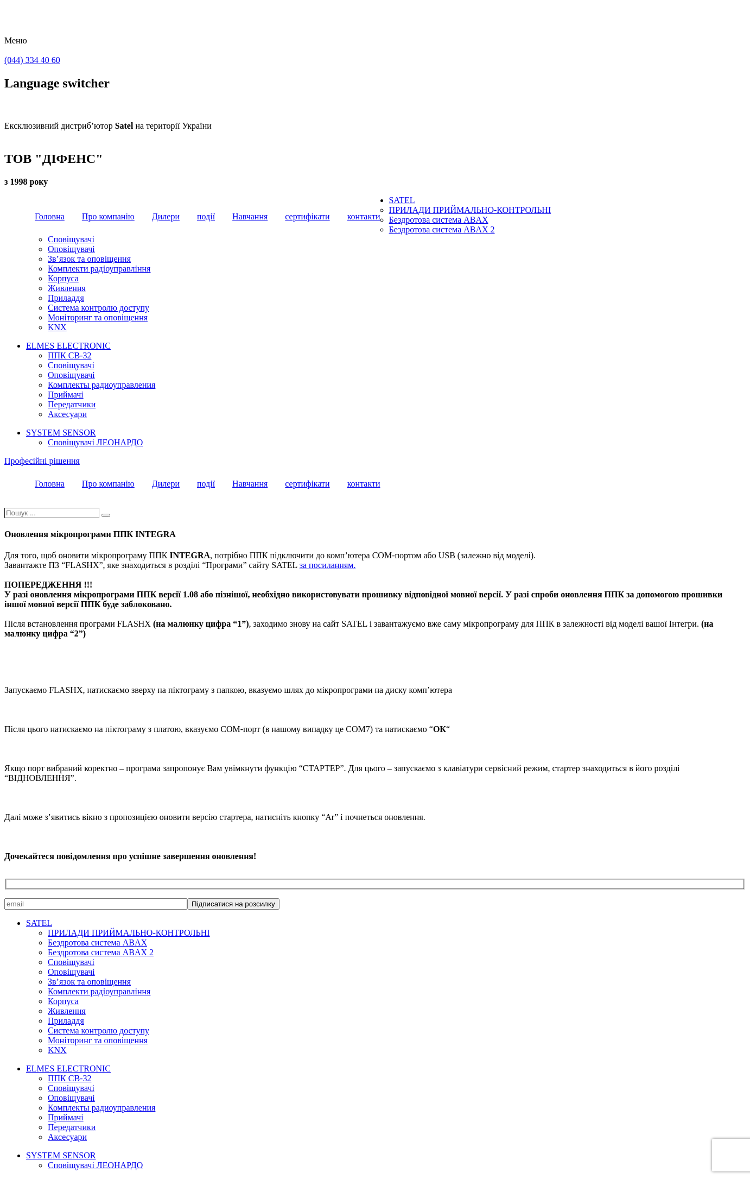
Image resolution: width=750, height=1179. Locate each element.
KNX (57, 327)
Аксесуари (67, 414)
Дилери (166, 216)
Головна (50, 216)
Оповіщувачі (71, 249)
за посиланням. (328, 565)
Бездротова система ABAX (438, 219)
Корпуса (63, 278)
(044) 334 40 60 (32, 60)
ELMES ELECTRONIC (68, 345)
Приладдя (66, 297)
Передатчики (72, 404)
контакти (363, 216)
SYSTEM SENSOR (61, 432)
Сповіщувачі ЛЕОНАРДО (95, 442)
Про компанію (108, 216)
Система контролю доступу (98, 307)
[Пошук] (105, 515)
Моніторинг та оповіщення (98, 317)
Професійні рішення (42, 460)
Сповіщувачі (71, 239)
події (206, 216)
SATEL (402, 200)
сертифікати (307, 216)
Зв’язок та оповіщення (89, 258)
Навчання (250, 216)
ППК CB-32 (69, 355)
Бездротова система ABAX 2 (442, 229)
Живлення (67, 288)
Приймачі (66, 394)
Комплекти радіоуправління (99, 268)
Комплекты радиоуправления (101, 384)
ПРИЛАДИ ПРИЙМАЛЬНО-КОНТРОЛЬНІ (470, 210)
